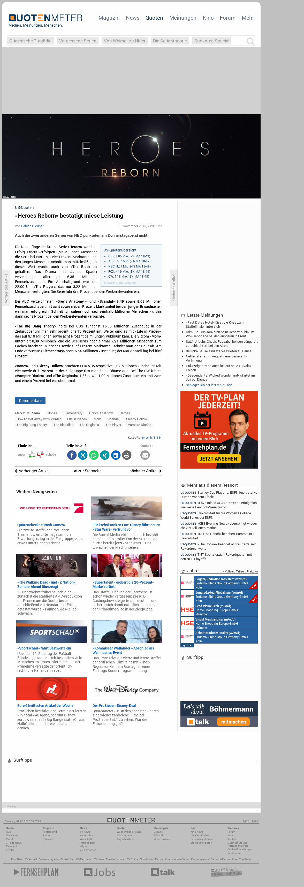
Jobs (230, 835)
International (87, 842)
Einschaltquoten (115, 859)
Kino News (17, 859)
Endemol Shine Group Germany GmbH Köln (219, 582)
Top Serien (245, 859)
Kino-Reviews (162, 839)
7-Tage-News (13, 842)
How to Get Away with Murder (39, 419)
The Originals (89, 425)
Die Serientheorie (170, 41)
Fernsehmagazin (49, 859)
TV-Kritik (158, 835)
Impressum (234, 853)
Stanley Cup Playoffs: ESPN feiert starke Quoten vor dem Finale (218, 494)
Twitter (10, 850)
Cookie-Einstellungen (240, 849)
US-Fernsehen (88, 850)
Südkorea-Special (211, 41)
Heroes (124, 413)
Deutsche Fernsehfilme (224, 859)
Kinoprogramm (200, 859)
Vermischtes (87, 835)
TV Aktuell (31, 859)
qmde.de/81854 (151, 437)
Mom (97, 419)
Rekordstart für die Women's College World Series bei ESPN (215, 515)
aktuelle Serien (180, 859)
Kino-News (197, 832)
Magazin (109, 17)
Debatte (158, 832)
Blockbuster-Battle (201, 842)
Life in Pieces (77, 419)
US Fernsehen (84, 859)
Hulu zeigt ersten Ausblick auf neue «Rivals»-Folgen (219, 367)
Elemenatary (73, 413)
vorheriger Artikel (32, 470)
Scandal (113, 419)
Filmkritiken (67, 859)
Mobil (9, 839)
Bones (52, 413)
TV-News (85, 832)
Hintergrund (50, 832)
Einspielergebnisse (202, 839)
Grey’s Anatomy (101, 413)
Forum (227, 17)
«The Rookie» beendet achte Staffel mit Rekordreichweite (218, 546)
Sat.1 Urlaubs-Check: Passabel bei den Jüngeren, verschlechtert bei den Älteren (222, 343)
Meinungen (182, 17)
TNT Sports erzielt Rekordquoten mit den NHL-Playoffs (216, 556)
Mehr (248, 17)
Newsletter (12, 835)
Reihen (47, 835)
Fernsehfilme (162, 859)
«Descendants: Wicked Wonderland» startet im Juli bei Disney (220, 377)
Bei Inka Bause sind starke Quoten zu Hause (219, 351)
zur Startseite (87, 470)
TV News (99, 859)
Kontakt (232, 839)
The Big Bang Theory (32, 425)
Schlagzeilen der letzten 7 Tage (209, 385)
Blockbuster (146, 859)
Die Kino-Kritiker (200, 835)
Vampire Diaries (139, 425)
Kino (208, 17)
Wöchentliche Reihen (129, 832)
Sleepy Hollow (136, 419)
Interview (48, 839)
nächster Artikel (146, 470)
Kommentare (30, 400)
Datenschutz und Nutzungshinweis (237, 844)
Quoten (154, 17)
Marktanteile (124, 835)
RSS (8, 832)
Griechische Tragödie (30, 41)
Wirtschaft (86, 839)
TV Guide (132, 859)
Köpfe (83, 846)
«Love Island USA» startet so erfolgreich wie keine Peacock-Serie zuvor (218, 505)
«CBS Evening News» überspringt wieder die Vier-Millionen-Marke (218, 525)
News (133, 17)
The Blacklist (63, 425)
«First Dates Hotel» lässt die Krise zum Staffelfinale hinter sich (215, 324)
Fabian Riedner (32, 226)
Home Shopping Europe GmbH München (209, 609)
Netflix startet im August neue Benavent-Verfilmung (216, 358)
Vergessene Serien (77, 41)
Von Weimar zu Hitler (125, 41)
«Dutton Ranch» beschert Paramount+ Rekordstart (217, 536)
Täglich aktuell (125, 839)
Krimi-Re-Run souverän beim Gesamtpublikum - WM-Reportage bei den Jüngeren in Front (221, 334)
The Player (113, 425)
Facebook (12, 846)
